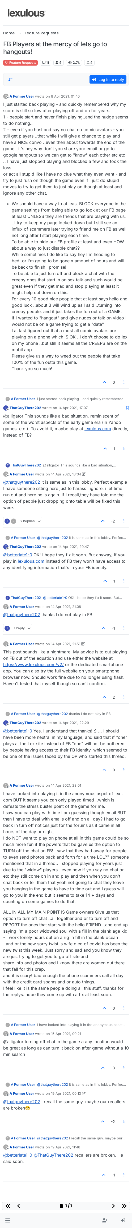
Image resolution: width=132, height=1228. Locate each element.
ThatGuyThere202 (25, 408)
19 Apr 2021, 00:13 (66, 1093)
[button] (7, 1220)
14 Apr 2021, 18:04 (66, 474)
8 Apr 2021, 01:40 (65, 96)
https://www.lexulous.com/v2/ (33, 664)
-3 (113, 1068)
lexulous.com (97, 428)
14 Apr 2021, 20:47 (73, 546)
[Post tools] (124, 382)
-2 (113, 521)
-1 (113, 628)
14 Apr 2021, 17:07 (73, 408)
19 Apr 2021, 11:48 (65, 1147)
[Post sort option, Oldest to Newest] (10, 79)
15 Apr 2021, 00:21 (66, 1034)
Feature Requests (20, 63)
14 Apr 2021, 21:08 (66, 606)
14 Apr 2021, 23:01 (66, 785)
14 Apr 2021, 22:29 (73, 723)
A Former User (22, 96)
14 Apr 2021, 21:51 (65, 644)
